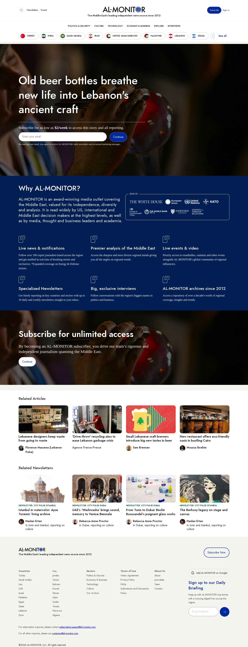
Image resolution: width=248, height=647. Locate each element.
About (157, 575)
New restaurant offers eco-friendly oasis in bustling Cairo (204, 438)
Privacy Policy (128, 580)
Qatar (21, 606)
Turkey (22, 575)
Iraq (54, 571)
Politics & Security (79, 26)
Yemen (56, 593)
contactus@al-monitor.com (65, 633)
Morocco (57, 610)
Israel (21, 593)
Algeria (56, 615)
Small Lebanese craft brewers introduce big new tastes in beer (149, 438)
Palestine (23, 597)
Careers (158, 588)
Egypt (21, 602)
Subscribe (214, 10)
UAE (21, 588)
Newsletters (32, 10)
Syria (21, 615)
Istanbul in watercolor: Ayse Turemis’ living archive (38, 512)
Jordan (56, 575)
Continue (27, 362)
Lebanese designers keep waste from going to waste (42, 438)
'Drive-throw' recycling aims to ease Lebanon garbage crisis (94, 438)
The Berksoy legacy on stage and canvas (204, 512)
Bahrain (56, 584)
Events (44, 10)
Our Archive (92, 593)
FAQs (123, 584)
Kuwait (56, 588)
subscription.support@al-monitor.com (77, 627)
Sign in (226, 10)
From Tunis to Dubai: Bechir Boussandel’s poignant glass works (150, 512)
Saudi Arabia (25, 580)
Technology (115, 26)
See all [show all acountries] (222, 36)
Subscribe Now (217, 552)
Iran (20, 584)
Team (157, 584)
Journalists (159, 580)
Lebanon (23, 610)
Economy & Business (138, 26)
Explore (159, 26)
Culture (99, 26)
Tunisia (56, 606)
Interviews (174, 26)
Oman (56, 580)
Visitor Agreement (129, 575)
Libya (55, 597)
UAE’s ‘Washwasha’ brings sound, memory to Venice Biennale (96, 512)
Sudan (56, 602)
